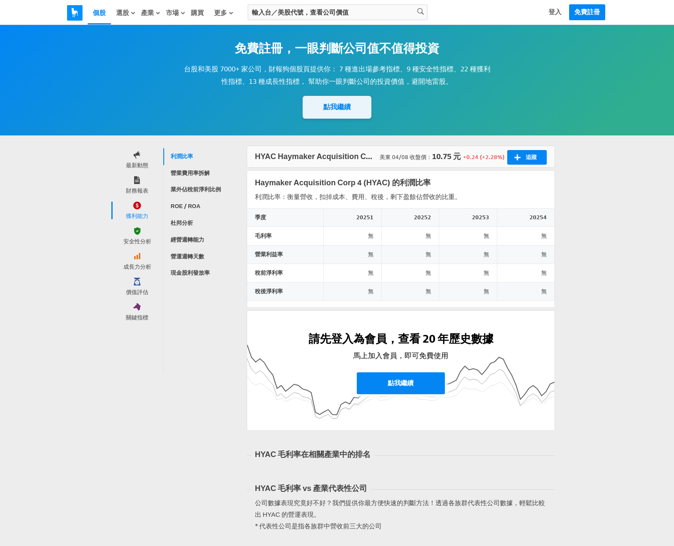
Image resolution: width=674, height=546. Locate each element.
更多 (224, 13)
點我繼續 (337, 107)
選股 (126, 13)
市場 (176, 13)
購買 (197, 13)
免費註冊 (587, 12)
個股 (99, 13)
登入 (554, 12)
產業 (151, 13)
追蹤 (525, 157)
